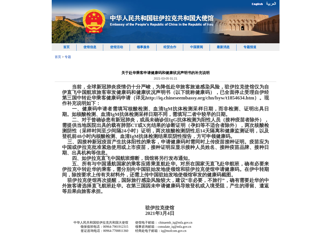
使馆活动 (116, 47)
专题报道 (249, 47)
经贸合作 (169, 47)
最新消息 (223, 47)
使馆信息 (89, 47)
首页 (66, 47)
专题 (68, 57)
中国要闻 (196, 47)
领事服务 (143, 47)
